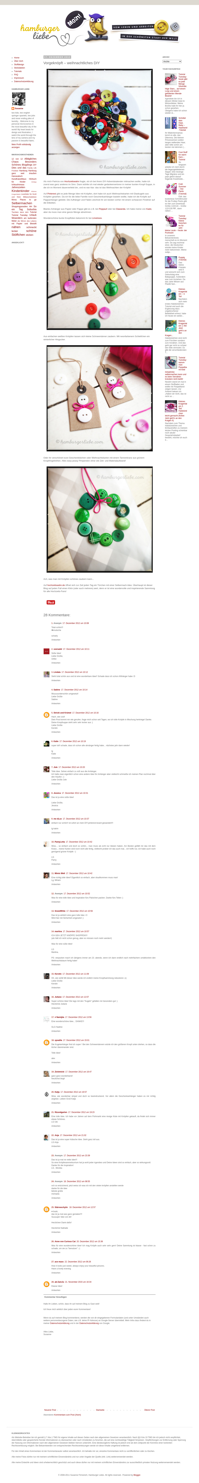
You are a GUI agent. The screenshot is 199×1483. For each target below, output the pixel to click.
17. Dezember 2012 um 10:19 (72, 741)
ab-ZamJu (59, 1282)
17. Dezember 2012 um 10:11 (76, 649)
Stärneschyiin (61, 1207)
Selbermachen (22, 203)
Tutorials (18, 71)
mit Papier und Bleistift (24, 223)
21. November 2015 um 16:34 (78, 1282)
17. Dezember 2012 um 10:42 (79, 842)
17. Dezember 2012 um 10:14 (74, 690)
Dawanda (120, 209)
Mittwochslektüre (29, 197)
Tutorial (33, 212)
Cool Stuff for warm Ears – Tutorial (183, 156)
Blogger (136, 1475)
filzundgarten (61, 1112)
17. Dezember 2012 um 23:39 (77, 1155)
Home (16, 58)
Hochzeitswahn (71, 181)
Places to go (28, 200)
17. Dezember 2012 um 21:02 (73, 1135)
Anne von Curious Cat (65, 1241)
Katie (56, 741)
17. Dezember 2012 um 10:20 (72, 767)
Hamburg (23, 171)
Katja (57, 1092)
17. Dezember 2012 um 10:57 (76, 931)
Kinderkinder (21, 191)
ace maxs (59, 1262)
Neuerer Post (50, 1410)
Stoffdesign (19, 64)
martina (58, 931)
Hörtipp (33, 182)
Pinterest (51, 193)
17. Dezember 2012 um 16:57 (74, 1092)
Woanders (17, 218)
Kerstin (58, 974)
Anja (57, 1135)
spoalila (58, 1040)
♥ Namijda (59, 1017)
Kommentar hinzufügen (55, 1297)
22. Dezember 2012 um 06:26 (78, 1262)
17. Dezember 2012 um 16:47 (78, 1072)
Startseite (100, 1410)
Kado (148, 209)
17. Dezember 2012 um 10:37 (76, 819)
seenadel (58, 649)
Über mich (18, 61)
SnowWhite (60, 911)
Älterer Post (149, 1410)
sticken (29, 235)
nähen (16, 227)
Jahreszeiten (18, 187)
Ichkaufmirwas (18, 184)
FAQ (16, 74)
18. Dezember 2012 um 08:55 (77, 1181)
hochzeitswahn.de (56, 585)
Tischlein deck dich (20, 212)
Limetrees (97, 218)
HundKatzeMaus (19, 179)
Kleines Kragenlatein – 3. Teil (183, 292)
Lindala (57, 672)
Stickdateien (19, 68)
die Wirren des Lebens (27, 221)
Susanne (19, 108)
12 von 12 (17, 159)
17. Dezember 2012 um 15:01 (76, 1040)
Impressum (19, 78)
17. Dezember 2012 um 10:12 (75, 672)
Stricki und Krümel (62, 713)
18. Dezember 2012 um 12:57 (82, 1207)
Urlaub (33, 215)
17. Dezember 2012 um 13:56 (78, 1017)
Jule (56, 767)
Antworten (55, 640)
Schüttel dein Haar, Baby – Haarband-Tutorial (183, 124)
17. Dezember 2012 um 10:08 (76, 623)
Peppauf (103, 209)
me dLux (58, 819)
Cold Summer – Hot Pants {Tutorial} (183, 189)
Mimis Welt (60, 873)
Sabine (57, 690)
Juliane (58, 997)
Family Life (31, 168)
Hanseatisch (17, 176)
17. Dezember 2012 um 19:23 (81, 1112)
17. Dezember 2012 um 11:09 (76, 974)
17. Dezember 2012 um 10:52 (77, 893)
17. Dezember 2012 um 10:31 (75, 793)
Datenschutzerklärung (59, 1323)
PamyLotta (60, 842)
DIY (34, 165)
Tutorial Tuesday (20, 215)
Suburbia (31, 209)
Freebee (15, 171)
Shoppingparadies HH (22, 206)
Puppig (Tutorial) (183, 258)
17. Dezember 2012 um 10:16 (85, 713)
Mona (14, 200)
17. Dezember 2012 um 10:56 (79, 911)
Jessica (57, 793)
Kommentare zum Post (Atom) (67, 1415)
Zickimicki (59, 1072)
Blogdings (27, 164)
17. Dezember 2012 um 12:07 (76, 997)
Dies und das (19, 167)
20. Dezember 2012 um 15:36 (90, 1241)
